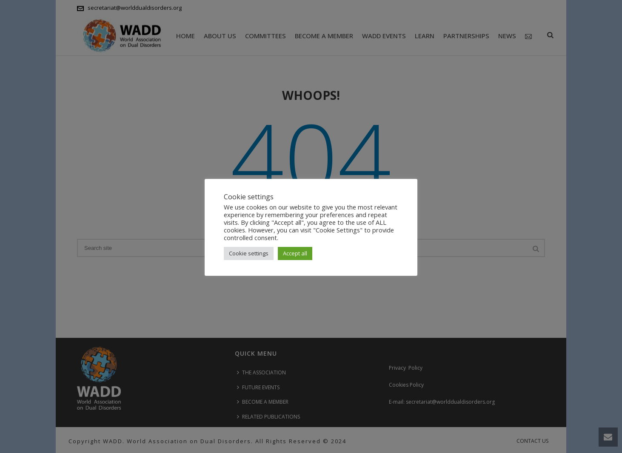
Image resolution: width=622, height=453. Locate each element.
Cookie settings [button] (248, 253)
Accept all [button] (295, 253)
